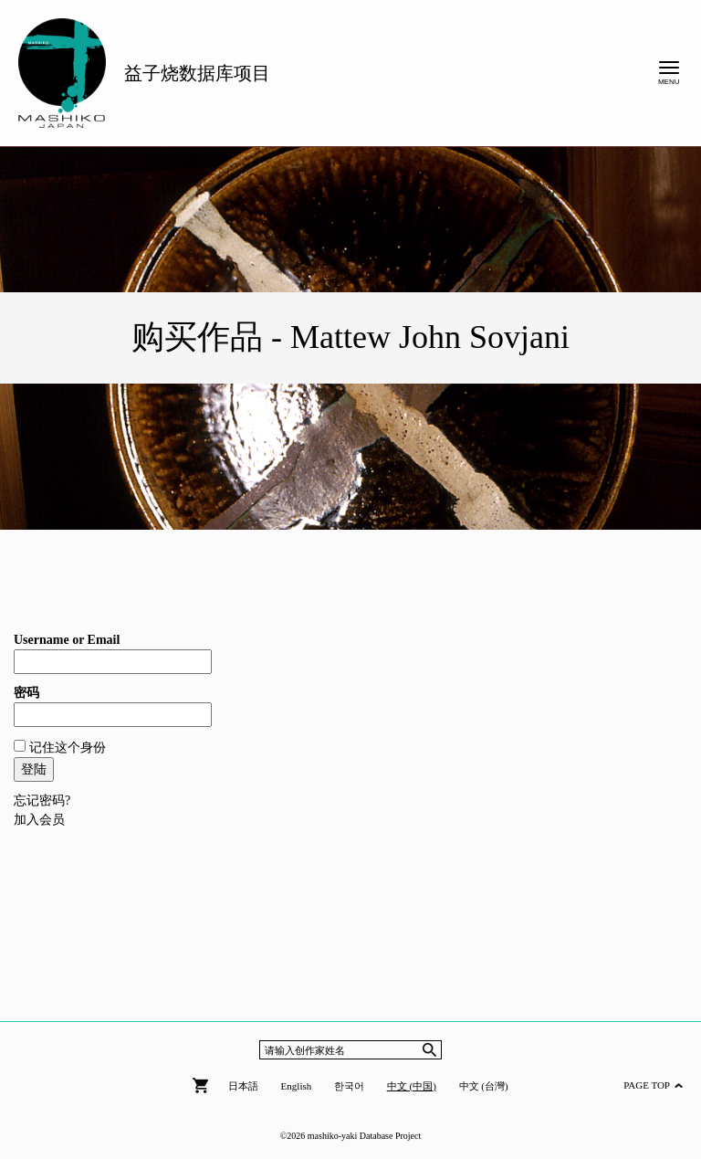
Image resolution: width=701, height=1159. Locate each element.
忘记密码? (42, 800)
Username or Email (67, 640)
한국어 (349, 1085)
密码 (26, 693)
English (296, 1085)
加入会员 (39, 820)
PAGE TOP (653, 1085)
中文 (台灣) (483, 1085)
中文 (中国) (411, 1085)
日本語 (243, 1085)
